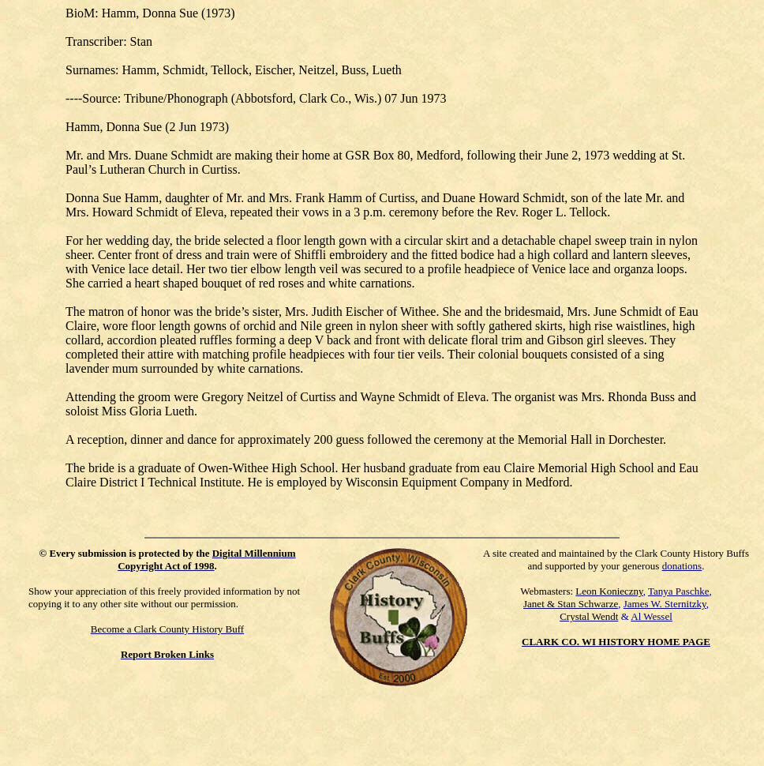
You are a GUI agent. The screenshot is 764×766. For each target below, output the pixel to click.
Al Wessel (651, 616)
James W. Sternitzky (665, 604)
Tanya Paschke (678, 591)
